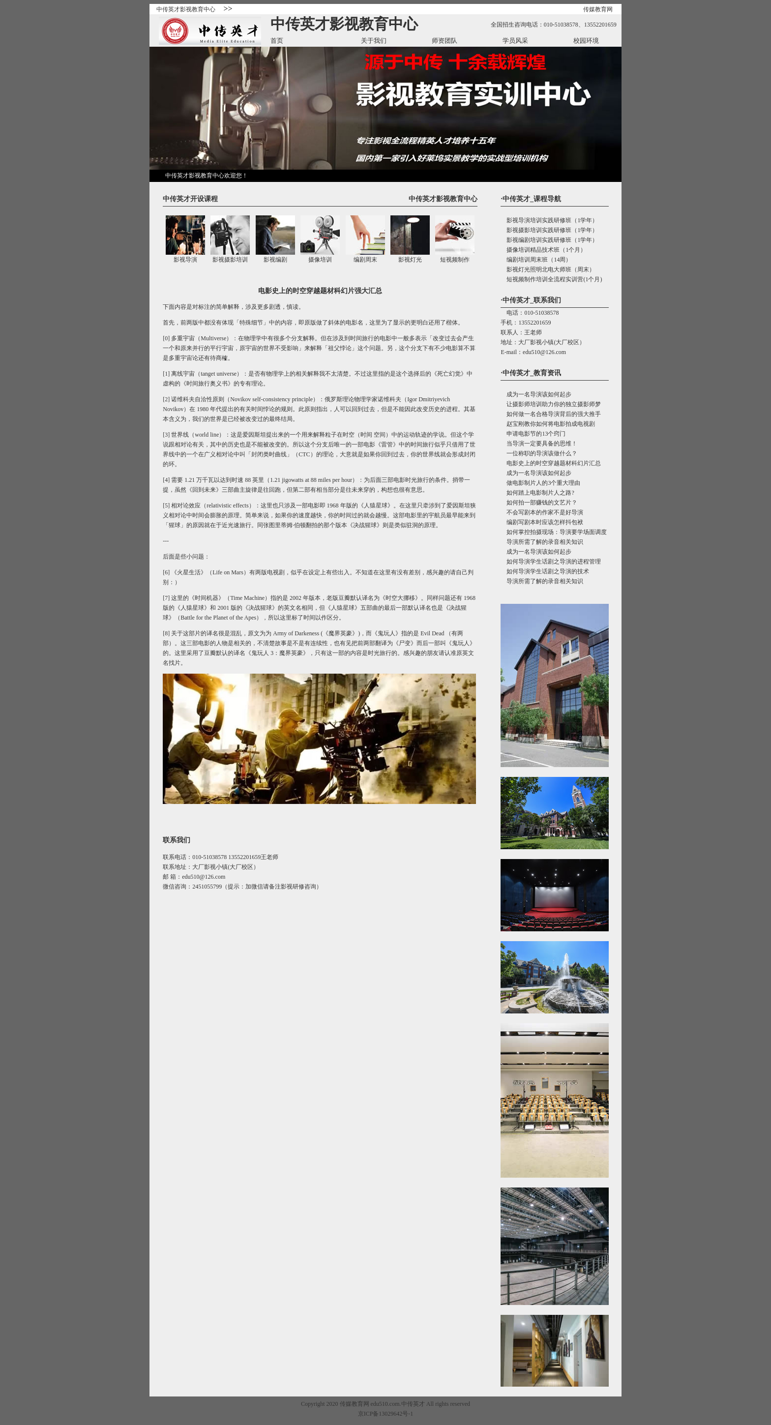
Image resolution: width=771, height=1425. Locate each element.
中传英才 (413, 1403)
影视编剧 (275, 259)
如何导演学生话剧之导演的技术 (545, 571)
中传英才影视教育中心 (185, 9)
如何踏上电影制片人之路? (537, 492)
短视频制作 (455, 259)
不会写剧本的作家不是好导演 (542, 512)
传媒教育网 (598, 9)
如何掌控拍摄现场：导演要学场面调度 (554, 532)
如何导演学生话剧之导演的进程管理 (551, 561)
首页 (276, 40)
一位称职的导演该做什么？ (539, 453)
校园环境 (586, 40)
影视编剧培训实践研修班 (536, 240)
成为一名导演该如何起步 (536, 394)
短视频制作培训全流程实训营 (542, 279)
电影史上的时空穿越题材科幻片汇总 (551, 463)
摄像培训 (320, 259)
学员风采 (515, 40)
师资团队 (444, 40)
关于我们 (373, 40)
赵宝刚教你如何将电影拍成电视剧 (548, 423)
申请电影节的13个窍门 (533, 433)
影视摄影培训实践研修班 (536, 230)
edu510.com (385, 1403)
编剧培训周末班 (524, 259)
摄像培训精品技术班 (530, 249)
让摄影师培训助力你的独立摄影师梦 (551, 404)
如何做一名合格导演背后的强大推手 (551, 414)
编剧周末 (365, 259)
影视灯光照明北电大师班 (536, 269)
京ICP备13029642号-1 (386, 1413)
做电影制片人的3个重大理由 (540, 482)
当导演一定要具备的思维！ (539, 443)
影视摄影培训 (230, 259)
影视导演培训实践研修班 (536, 220)
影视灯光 (410, 259)
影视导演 (185, 259)
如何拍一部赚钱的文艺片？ (539, 502)
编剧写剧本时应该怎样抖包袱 (542, 522)
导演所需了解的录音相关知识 (542, 541)
